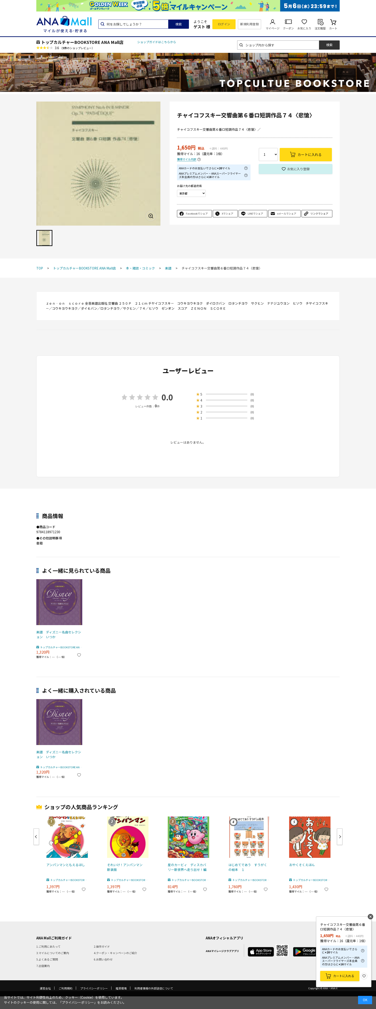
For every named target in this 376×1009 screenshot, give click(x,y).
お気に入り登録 (298, 169)
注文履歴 (320, 28)
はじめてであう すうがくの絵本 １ (247, 867)
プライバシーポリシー (94, 988)
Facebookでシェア (197, 213)
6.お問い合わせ (103, 959)
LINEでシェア (255, 213)
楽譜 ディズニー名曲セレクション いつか (58, 634)
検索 (178, 24)
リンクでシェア (319, 213)
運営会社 (45, 988)
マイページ (272, 28)
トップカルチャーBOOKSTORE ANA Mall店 (82, 42)
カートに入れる (343, 976)
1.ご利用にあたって (48, 946)
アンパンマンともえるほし (65, 864)
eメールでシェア (286, 213)
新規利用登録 (249, 24)
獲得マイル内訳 (186, 159)
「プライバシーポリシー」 (78, 1002)
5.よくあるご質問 (47, 959)
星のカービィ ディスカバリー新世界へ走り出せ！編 (187, 867)
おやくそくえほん (302, 864)
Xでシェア (227, 213)
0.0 (167, 397)
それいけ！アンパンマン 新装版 (126, 867)
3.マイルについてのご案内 (52, 953)
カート (333, 28)
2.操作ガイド (102, 946)
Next (339, 836)
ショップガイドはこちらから (156, 42)
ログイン (224, 24)
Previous (36, 836)
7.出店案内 (43, 966)
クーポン (288, 28)
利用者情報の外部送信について (153, 988)
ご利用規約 (65, 988)
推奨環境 (121, 988)
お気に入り (304, 28)
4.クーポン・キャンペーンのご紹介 (115, 953)
